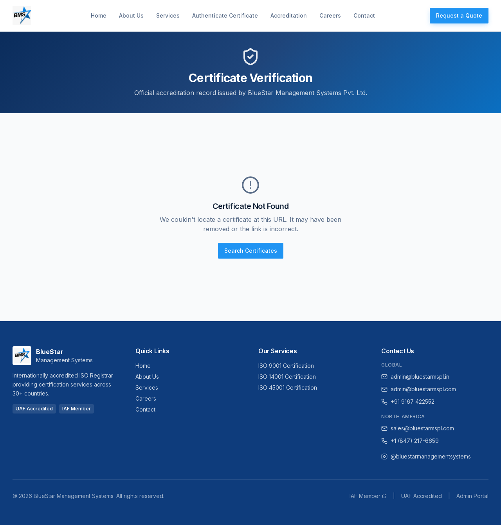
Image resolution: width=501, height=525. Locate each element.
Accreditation (288, 15)
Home (98, 15)
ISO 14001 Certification (287, 376)
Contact (364, 15)
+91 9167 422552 (407, 401)
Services (168, 15)
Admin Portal (472, 496)
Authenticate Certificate (225, 15)
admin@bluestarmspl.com (418, 389)
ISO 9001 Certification (286, 365)
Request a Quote (459, 15)
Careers (330, 15)
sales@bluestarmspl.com (417, 428)
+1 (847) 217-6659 (410, 440)
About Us (131, 15)
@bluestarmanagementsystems (426, 456)
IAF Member (368, 496)
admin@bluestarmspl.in (415, 376)
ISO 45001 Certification (287, 387)
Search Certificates (250, 250)
